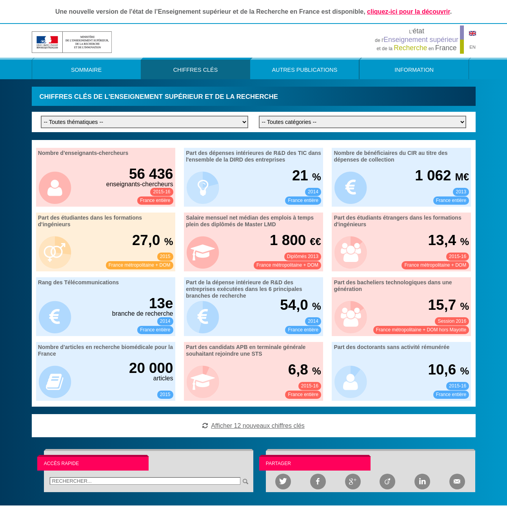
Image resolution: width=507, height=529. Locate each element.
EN (472, 47)
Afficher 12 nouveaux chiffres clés (258, 425)
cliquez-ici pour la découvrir (408, 11)
